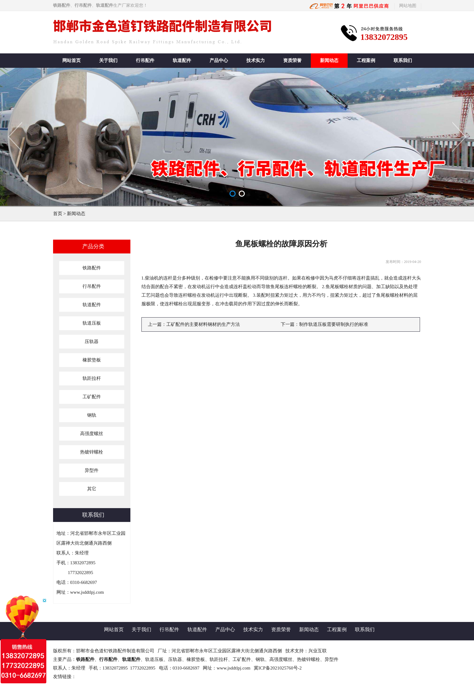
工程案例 (366, 60)
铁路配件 (85, 659)
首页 (57, 213)
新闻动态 (329, 60)
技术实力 (255, 60)
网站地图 (407, 5)
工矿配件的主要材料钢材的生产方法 (203, 324)
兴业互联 (317, 650)
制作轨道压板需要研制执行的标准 (333, 324)
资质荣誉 (292, 60)
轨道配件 (182, 60)
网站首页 (71, 60)
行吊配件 (145, 60)
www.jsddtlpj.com (87, 592)
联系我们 (403, 60)
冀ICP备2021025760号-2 (278, 668)
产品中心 (219, 60)
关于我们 (108, 60)
